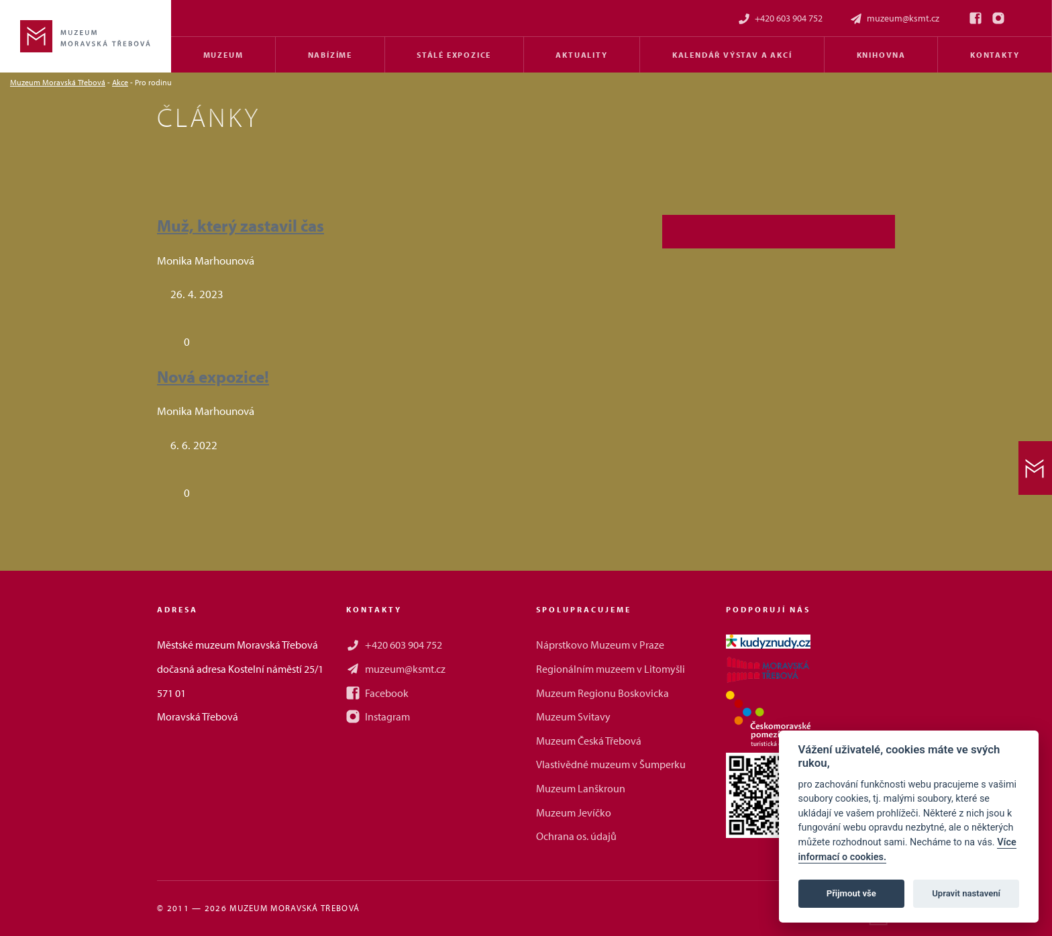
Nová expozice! (213, 376)
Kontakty (994, 55)
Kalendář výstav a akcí (732, 55)
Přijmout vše (851, 893)
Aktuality (581, 55)
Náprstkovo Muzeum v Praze (600, 644)
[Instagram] (998, 18)
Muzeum (223, 55)
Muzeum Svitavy (573, 716)
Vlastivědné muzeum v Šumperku (611, 764)
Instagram (378, 716)
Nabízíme (330, 55)
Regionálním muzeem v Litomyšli (610, 668)
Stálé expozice (454, 55)
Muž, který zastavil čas (240, 225)
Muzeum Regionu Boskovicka (602, 693)
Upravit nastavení (966, 893)
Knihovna (881, 55)
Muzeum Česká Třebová (588, 740)
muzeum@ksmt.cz (894, 18)
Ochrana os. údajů (576, 836)
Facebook (377, 693)
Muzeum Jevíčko (573, 812)
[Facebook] (975, 18)
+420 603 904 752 (780, 18)
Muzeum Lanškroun (580, 788)
